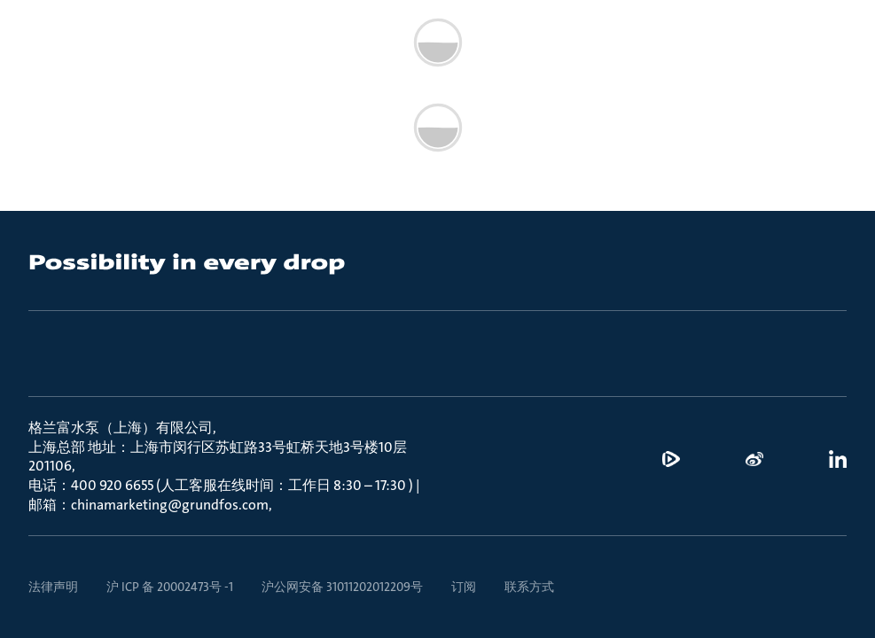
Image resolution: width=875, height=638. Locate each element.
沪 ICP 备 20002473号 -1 (169, 587)
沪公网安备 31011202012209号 (342, 587)
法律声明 (53, 587)
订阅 (463, 587)
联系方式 (529, 587)
